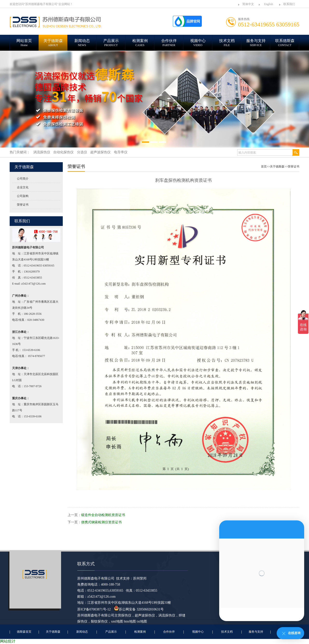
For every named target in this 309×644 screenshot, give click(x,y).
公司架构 (22, 196)
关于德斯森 (277, 166)
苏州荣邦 (140, 578)
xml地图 (117, 621)
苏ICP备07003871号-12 (94, 609)
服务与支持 (256, 631)
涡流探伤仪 (166, 615)
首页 (264, 166)
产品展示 (111, 631)
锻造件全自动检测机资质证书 (103, 515)
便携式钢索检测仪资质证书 (101, 522)
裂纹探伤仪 (99, 621)
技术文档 (227, 631)
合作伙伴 (169, 631)
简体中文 (248, 4)
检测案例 (140, 631)
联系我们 (289, 4)
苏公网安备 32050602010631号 (139, 609)
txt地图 (142, 621)
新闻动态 (82, 631)
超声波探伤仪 (145, 615)
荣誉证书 (22, 204)
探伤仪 (126, 615)
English (268, 4)
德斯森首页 (24, 631)
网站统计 (7, 641)
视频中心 (198, 631)
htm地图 (130, 621)
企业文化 (22, 187)
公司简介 (22, 178)
